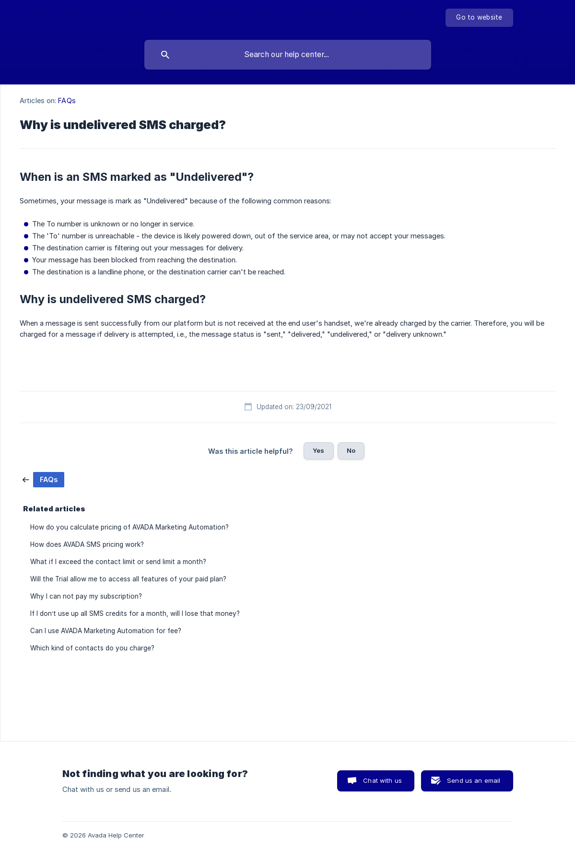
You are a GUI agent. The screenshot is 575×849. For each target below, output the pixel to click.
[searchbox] (287, 55)
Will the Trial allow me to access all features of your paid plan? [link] (128, 579)
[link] (43, 478)
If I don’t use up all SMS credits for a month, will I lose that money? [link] (135, 613)
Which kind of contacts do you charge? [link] (92, 648)
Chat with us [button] (382, 780)
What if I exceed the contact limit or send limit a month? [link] (118, 562)
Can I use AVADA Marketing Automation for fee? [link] (105, 631)
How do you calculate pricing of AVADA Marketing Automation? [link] (129, 527)
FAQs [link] (66, 100)
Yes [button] (318, 450)
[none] (479, 18)
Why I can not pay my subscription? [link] (86, 596)
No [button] (351, 450)
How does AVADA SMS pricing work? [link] (87, 544)
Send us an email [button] (473, 780)
